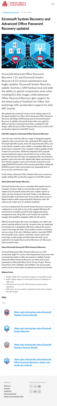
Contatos (7, 388)
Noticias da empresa (10, 12)
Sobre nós (7, 386)
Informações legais (10, 394)
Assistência (7, 391)
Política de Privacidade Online (13, 396)
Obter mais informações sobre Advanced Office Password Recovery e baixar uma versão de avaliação (32, 362)
